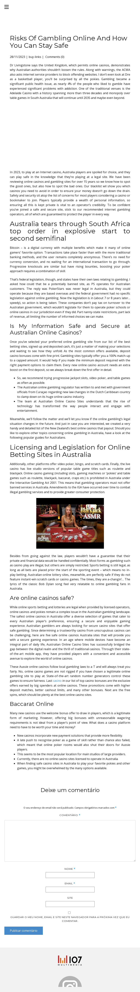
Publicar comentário (23, 931)
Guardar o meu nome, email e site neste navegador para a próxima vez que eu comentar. (70, 919)
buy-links (35, 57)
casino (57, 681)
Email (70, 883)
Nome (70, 869)
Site (70, 897)
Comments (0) (54, 57)
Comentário (69, 815)
